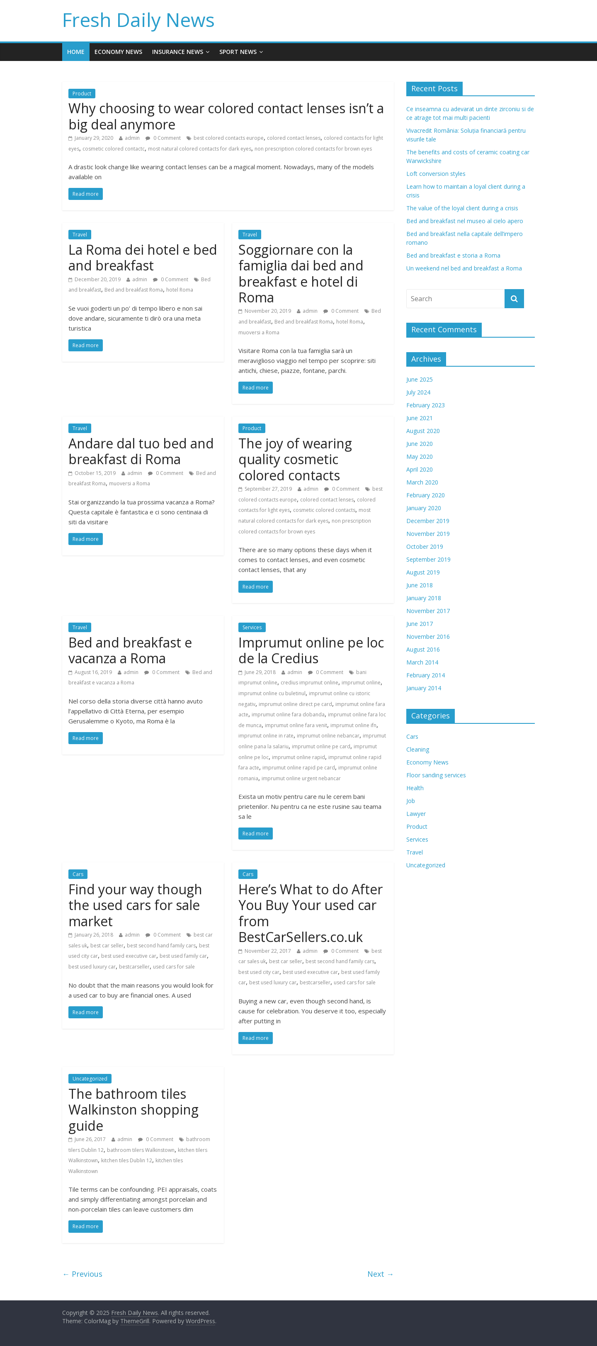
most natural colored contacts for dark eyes (199, 148)
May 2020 (419, 456)
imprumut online (361, 682)
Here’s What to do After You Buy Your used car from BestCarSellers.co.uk (310, 913)
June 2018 (419, 585)
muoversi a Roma (258, 332)
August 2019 (423, 572)
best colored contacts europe (229, 137)
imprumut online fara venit (296, 725)
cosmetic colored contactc (114, 148)
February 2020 (425, 495)
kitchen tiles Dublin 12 (126, 1160)
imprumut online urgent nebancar (301, 778)
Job (410, 801)
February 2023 (425, 405)
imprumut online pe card (321, 746)
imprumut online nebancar (328, 735)
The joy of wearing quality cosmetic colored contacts (295, 459)
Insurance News (177, 52)
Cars (78, 874)
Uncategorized (90, 1078)
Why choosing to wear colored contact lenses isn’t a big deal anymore (226, 116)
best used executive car (128, 955)
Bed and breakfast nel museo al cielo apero (464, 221)
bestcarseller (134, 966)
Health (415, 788)
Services (252, 627)
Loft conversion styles (436, 174)
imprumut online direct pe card (295, 704)
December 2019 (427, 521)
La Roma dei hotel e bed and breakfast (142, 257)
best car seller (107, 945)
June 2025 (419, 379)
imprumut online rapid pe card (298, 767)
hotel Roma (179, 289)
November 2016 (428, 636)
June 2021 (419, 418)
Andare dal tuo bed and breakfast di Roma (141, 451)
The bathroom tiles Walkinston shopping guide (133, 1109)
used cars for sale (174, 966)
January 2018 (423, 598)
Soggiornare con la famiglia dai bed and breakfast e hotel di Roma (301, 273)
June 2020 (419, 444)
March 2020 (422, 482)
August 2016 (423, 649)
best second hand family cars (161, 945)
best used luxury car (92, 966)
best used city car (258, 972)
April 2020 (419, 469)
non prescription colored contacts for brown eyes (313, 148)
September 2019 (428, 559)
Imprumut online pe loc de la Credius (311, 650)
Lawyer (416, 814)
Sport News (238, 52)
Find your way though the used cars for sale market (135, 905)
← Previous (82, 1274)
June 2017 (419, 624)
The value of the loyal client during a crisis (462, 208)
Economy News (118, 52)
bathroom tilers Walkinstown (141, 1150)
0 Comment (163, 137)
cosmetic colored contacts (324, 510)
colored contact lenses (293, 137)
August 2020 (423, 431)
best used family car (183, 955)
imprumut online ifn (353, 725)
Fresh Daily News (138, 19)
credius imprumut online (309, 682)
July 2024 (418, 392)
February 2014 (425, 675)
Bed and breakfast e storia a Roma (453, 255)
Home (76, 52)
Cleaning (417, 749)
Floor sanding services (436, 775)
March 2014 (422, 662)
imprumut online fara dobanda (288, 714)
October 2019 (424, 546)
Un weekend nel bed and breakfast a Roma (464, 268)
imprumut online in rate (266, 735)
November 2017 (428, 611)
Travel (80, 234)
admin (132, 137)
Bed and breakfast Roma (133, 289)
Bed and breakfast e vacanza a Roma (130, 650)
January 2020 (423, 508)
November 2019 (428, 534)
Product (82, 93)
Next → (380, 1274)
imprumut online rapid (298, 757)
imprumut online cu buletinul (272, 693)
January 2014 (423, 688)
